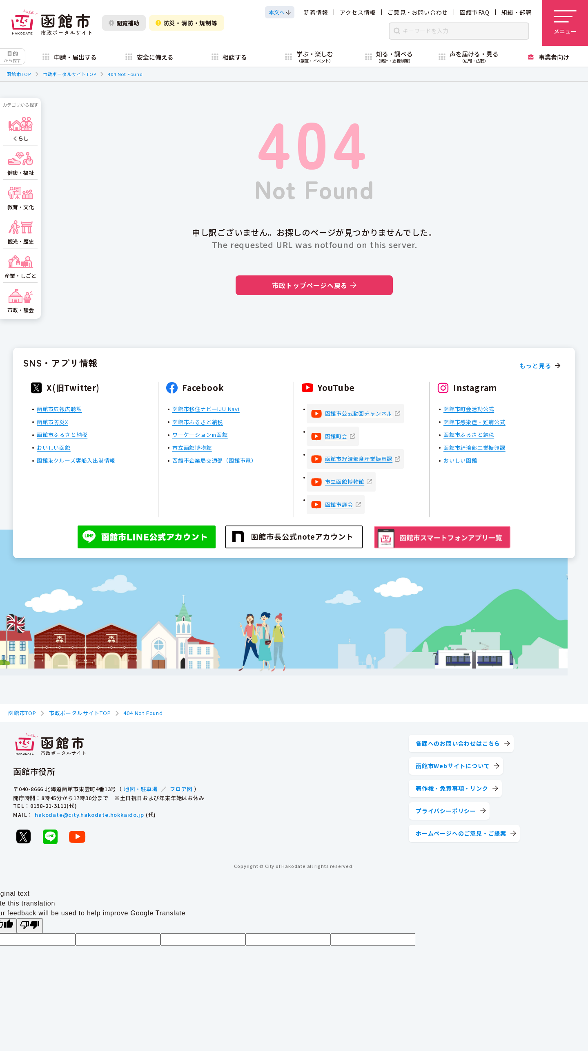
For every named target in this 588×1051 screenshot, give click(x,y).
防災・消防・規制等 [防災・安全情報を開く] (187, 23)
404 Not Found (125, 74)
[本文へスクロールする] (279, 12)
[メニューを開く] (565, 23)
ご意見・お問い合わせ (418, 12)
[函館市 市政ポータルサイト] (51, 23)
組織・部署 (516, 12)
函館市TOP (19, 74)
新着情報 (316, 12)
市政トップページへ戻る (314, 285)
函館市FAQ (475, 12)
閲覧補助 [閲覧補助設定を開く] (124, 23)
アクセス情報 (358, 12)
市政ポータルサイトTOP (69, 74)
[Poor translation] (30, 925)
